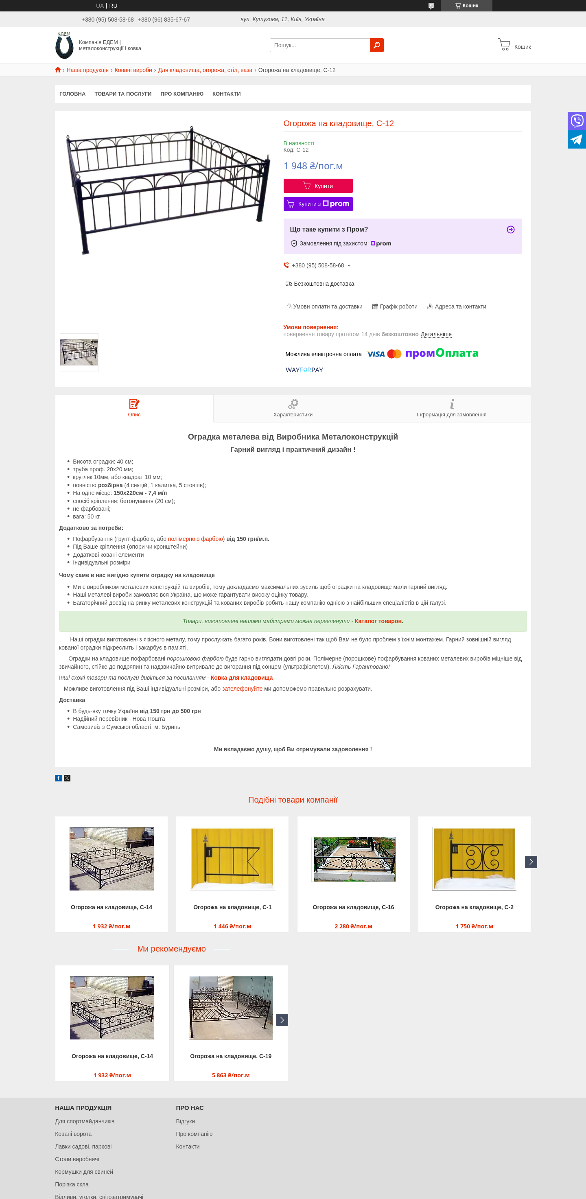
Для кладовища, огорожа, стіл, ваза (205, 70)
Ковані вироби (133, 70)
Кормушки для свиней (84, 1171)
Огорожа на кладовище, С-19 (230, 1056)
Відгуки (185, 1121)
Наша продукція (87, 70)
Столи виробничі (77, 1159)
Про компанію (181, 94)
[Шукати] (377, 45)
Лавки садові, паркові (83, 1146)
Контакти (226, 94)
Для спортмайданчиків (84, 1121)
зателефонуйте (242, 688)
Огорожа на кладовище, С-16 (353, 907)
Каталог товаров (378, 621)
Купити (324, 186)
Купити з (323, 204)
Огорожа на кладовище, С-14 (111, 907)
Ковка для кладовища (242, 677)
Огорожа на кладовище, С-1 (232, 907)
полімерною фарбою (195, 539)
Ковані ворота (73, 1134)
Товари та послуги (122, 94)
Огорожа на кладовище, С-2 (474, 907)
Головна (72, 94)
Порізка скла (72, 1184)
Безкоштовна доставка (324, 283)
